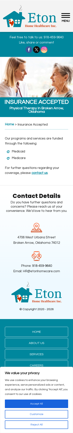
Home (36, 331)
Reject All (37, 424)
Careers (36, 365)
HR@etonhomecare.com (41, 271)
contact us (40, 173)
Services (37, 354)
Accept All (36, 403)
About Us (36, 343)
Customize (36, 414)
